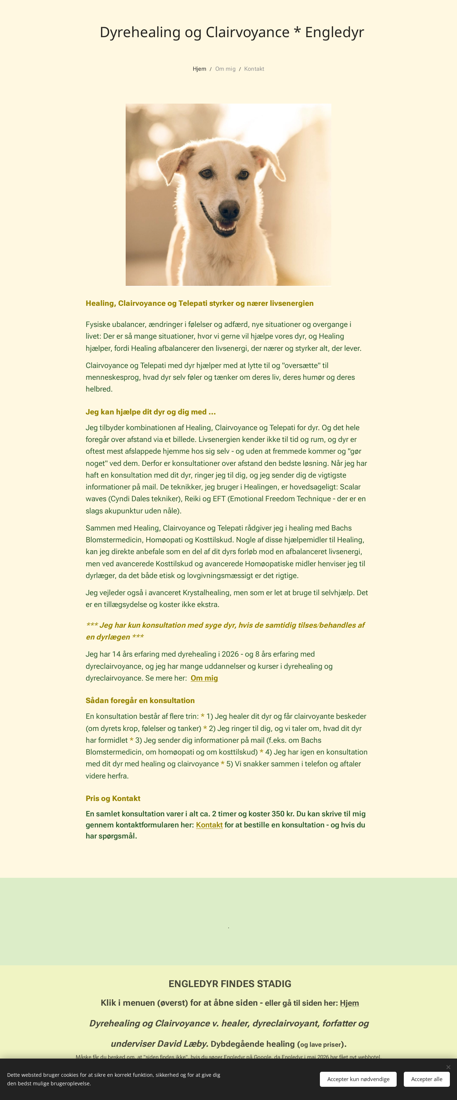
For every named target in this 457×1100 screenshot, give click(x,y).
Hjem (349, 1002)
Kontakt (209, 825)
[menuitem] (203, 69)
